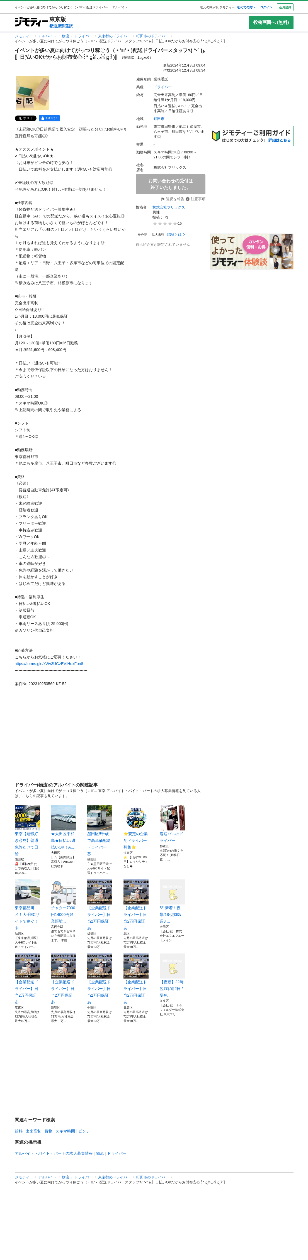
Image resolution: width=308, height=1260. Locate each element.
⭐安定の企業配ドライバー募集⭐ (136, 827)
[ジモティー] (31, 22)
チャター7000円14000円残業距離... (63, 901)
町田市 (159, 119)
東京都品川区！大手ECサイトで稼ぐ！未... (27, 904)
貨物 (48, 1131)
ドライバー (83, 36)
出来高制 (33, 1131)
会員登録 (285, 7)
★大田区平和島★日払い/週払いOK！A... (63, 827)
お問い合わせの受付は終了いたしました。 (170, 184)
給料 (19, 1131)
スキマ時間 (65, 1131)
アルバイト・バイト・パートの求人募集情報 (54, 1153)
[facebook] (49, 118)
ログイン (266, 7)
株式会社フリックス (168, 207)
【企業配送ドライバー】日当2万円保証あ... (99, 904)
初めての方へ (246, 7)
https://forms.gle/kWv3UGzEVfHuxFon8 (49, 663)
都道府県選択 (61, 26)
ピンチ (84, 1131)
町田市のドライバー (152, 36)
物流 (65, 36)
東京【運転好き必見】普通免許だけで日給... (27, 830)
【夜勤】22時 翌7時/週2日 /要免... (172, 975)
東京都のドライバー (114, 36)
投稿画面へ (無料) (271, 22)
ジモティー (24, 36)
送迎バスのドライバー (172, 824)
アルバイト (47, 36)
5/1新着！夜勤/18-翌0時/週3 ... (172, 901)
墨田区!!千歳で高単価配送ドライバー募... (99, 830)
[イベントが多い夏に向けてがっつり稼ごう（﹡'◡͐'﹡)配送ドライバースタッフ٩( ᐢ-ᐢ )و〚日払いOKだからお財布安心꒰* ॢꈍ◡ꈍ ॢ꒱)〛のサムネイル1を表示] (32, 93)
